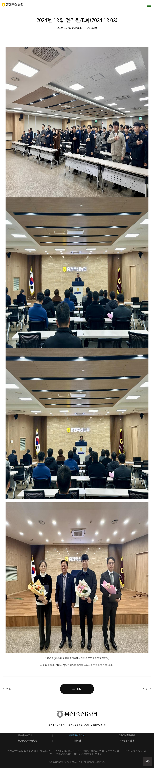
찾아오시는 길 (99, 725)
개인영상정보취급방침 (27, 740)
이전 (8, 688)
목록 (77, 689)
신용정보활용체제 (127, 735)
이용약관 (77, 740)
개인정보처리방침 (77, 735)
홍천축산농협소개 (57, 725)
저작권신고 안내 (126, 740)
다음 (145, 688)
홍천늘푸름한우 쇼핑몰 (79, 725)
